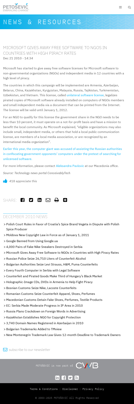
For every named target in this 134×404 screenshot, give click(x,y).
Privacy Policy (93, 389)
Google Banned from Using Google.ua (32, 241)
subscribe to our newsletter (26, 349)
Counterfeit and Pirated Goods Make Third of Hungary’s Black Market (54, 276)
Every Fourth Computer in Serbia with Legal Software (43, 270)
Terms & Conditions (44, 389)
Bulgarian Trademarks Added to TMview (34, 329)
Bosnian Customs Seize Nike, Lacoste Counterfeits (41, 288)
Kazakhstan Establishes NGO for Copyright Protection (43, 317)
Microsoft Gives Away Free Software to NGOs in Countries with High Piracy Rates (62, 252)
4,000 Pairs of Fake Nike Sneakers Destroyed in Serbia (44, 247)
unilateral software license (85, 95)
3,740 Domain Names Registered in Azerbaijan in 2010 (44, 323)
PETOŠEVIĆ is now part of (67, 365)
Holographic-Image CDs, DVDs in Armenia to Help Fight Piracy (49, 282)
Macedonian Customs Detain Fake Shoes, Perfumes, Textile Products (54, 300)
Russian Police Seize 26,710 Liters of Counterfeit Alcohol (46, 258)
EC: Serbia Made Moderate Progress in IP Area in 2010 (44, 305)
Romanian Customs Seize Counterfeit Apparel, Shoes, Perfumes (50, 294)
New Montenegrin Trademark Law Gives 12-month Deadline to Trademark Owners (63, 335)
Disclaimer (70, 389)
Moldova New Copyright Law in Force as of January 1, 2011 (47, 235)
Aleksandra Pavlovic (70, 166)
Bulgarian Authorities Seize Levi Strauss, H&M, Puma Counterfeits (52, 264)
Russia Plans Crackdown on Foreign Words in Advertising (45, 311)
